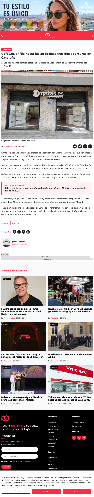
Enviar (6, 466)
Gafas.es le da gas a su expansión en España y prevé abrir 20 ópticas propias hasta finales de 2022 (45, 189)
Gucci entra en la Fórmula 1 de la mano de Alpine (70, 355)
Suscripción (76, 426)
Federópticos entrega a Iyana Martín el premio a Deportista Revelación (21, 398)
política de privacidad (26, 461)
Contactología (54, 429)
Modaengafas (9, 318)
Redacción (55, 318)
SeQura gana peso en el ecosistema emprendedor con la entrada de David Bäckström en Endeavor (21, 311)
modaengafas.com (20, 244)
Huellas (51, 446)
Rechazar (46, 491)
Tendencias (52, 439)
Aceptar (77, 491)
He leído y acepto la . (19, 461)
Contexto (52, 426)
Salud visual (52, 436)
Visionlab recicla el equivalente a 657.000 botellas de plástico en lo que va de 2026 (69, 398)
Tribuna (51, 461)
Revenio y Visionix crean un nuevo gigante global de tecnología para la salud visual (70, 310)
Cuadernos (52, 468)
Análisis (51, 433)
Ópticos (51, 464)
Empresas (52, 422)
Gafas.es (15, 223)
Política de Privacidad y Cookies (41, 485)
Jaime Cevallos (11, 146)
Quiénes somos (78, 422)
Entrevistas (52, 458)
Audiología (52, 443)
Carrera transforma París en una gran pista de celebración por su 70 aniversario (23, 355)
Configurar (16, 491)
